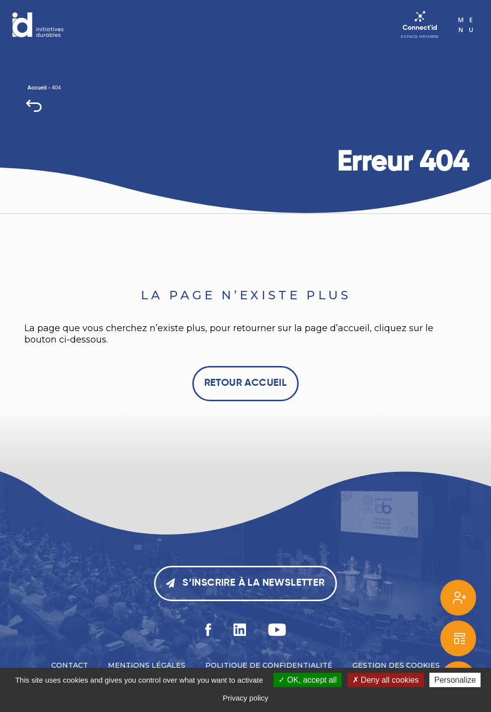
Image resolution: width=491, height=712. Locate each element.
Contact (69, 665)
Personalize (455, 680)
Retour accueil (245, 383)
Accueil (37, 87)
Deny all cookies (385, 680)
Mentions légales (146, 665)
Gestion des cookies (396, 665)
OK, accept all (307, 680)
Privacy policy (245, 698)
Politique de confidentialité (268, 665)
